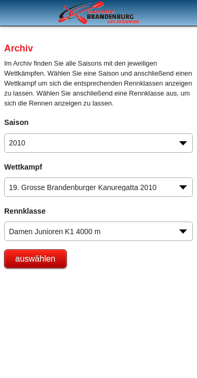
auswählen (35, 258)
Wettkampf (23, 167)
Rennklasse (25, 211)
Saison (16, 122)
